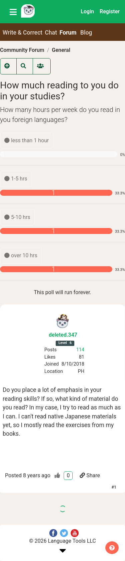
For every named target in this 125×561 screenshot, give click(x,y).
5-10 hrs (17, 217)
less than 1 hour (26, 140)
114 (80, 350)
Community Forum (22, 50)
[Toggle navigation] (13, 11)
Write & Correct (23, 32)
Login (87, 11)
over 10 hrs (20, 255)
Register (110, 11)
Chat (51, 32)
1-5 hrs (15, 178)
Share (90, 475)
